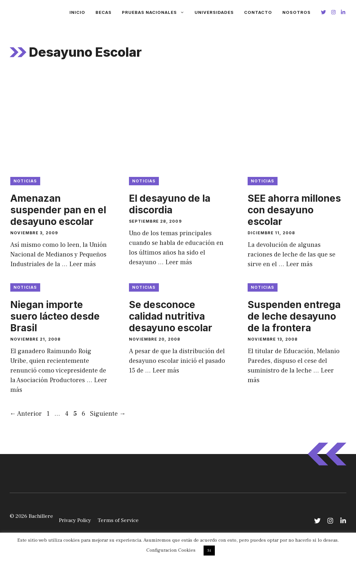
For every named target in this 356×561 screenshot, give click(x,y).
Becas (104, 12)
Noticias (25, 181)
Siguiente (108, 414)
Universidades (214, 12)
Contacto (258, 12)
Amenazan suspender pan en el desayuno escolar (58, 209)
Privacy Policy (75, 520)
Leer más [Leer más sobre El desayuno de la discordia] (178, 262)
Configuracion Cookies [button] (171, 550)
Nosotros (296, 12)
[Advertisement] (178, 122)
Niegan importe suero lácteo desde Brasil (55, 316)
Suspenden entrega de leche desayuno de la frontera (294, 316)
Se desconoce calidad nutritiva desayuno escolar (170, 316)
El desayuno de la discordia (169, 204)
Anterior (26, 414)
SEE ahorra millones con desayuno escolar (294, 209)
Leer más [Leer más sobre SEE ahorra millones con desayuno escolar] (299, 264)
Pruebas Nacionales (155, 12)
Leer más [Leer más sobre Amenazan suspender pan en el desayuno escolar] (82, 264)
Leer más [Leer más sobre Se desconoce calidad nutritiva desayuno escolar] (165, 370)
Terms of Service (118, 520)
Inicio (77, 12)
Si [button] (209, 550)
